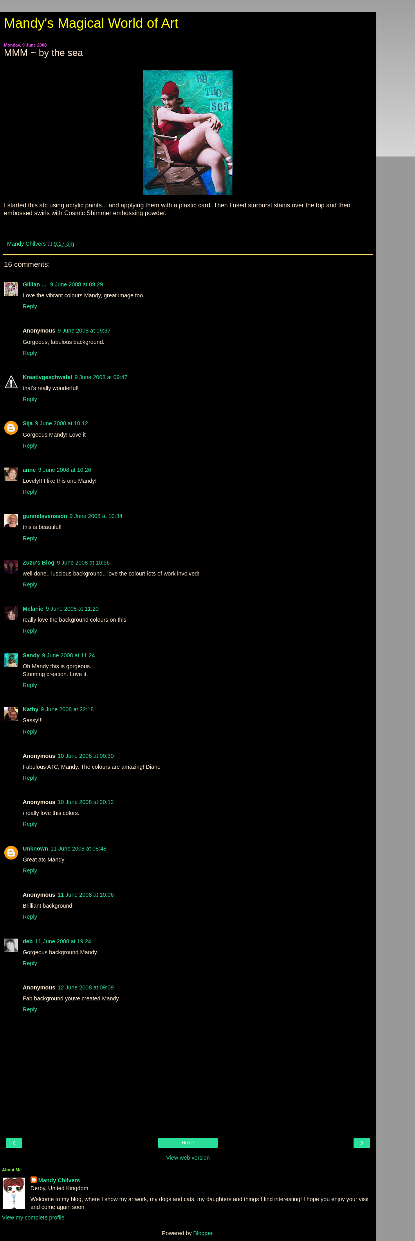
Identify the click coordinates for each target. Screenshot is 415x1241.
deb (28, 941)
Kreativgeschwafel (47, 377)
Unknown (35, 848)
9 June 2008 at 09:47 (100, 377)
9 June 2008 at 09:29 (76, 284)
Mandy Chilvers (59, 1180)
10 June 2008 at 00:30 (86, 756)
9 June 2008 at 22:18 (67, 709)
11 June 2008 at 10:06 (86, 895)
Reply (30, 306)
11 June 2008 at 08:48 (78, 848)
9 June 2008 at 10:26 (64, 470)
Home (188, 1143)
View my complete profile (33, 1217)
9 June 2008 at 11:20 (72, 609)
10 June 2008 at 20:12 (86, 802)
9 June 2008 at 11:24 (68, 655)
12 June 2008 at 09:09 (86, 987)
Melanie (33, 609)
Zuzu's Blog (38, 562)
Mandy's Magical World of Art (91, 23)
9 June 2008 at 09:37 (84, 330)
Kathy (30, 709)
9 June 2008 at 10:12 (61, 423)
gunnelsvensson (45, 516)
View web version (188, 1158)
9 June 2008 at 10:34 (96, 516)
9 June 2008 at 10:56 (83, 562)
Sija (28, 423)
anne (29, 470)
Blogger (203, 1233)
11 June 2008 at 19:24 (63, 941)
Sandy (31, 655)
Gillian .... (35, 284)
